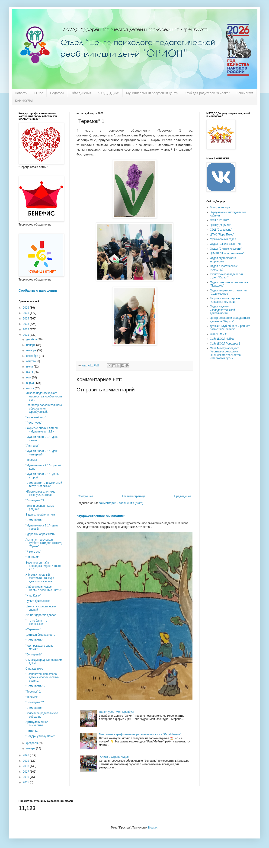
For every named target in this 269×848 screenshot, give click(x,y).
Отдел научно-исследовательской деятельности (222, 310)
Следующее (85, 496)
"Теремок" (32, 459)
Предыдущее (182, 496)
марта (30, 388)
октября (31, 350)
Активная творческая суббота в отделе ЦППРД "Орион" (44, 543)
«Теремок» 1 (34, 629)
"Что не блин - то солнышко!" (36, 622)
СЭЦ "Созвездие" (221, 229)
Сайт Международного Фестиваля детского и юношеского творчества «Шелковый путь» (225, 353)
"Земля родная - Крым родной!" (40, 507)
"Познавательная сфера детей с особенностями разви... (42, 677)
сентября (32, 356)
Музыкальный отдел (223, 239)
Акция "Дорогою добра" (41, 615)
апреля (31, 382)
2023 (26, 324)
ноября (31, 345)
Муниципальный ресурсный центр (152, 93)
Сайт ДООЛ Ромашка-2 (225, 343)
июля (30, 366)
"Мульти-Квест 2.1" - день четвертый (42, 452)
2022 (26, 329)
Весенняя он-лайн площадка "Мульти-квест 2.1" (43, 566)
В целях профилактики (40, 514)
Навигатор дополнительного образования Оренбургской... (44, 408)
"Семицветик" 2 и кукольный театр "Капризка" (44, 484)
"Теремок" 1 (33, 697)
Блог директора (220, 207)
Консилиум (245, 93)
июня (30, 372)
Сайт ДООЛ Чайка (222, 338)
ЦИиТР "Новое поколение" (227, 253)
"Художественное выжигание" (101, 516)
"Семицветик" (34, 520)
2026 (26, 307)
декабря (32, 339)
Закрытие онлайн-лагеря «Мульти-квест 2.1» (42, 429)
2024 (26, 318)
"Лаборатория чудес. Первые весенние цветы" (43, 588)
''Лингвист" (32, 445)
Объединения (81, 93)
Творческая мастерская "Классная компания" (225, 300)
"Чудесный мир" (36, 417)
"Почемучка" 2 (35, 702)
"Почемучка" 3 (35, 500)
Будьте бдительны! (38, 601)
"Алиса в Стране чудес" (114, 756)
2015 (26, 782)
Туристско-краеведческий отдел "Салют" (226, 276)
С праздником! (35, 668)
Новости (21, 93)
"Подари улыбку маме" (40, 736)
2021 (26, 334)
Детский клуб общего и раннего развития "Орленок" (230, 327)
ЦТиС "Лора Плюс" (222, 234)
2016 (26, 777)
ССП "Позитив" (219, 220)
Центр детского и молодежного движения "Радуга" (230, 319)
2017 (26, 771)
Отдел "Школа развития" (226, 243)
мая (29, 377)
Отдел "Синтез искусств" (226, 248)
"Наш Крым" (33, 595)
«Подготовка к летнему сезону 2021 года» (40, 493)
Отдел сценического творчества (223, 259)
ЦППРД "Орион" (220, 225)
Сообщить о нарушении (38, 290)
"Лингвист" (32, 557)
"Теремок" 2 (33, 691)
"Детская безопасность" (41, 634)
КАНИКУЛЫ (24, 101)
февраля (32, 743)
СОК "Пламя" (218, 334)
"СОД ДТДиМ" (108, 93)
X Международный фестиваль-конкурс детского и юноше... (40, 578)
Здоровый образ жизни (40, 534)
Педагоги (57, 93)
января (31, 748)
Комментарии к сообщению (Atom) (121, 503)
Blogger (152, 827)
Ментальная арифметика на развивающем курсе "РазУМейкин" (140, 734)
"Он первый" (34, 654)
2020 (26, 755)
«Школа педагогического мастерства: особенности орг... (44, 396)
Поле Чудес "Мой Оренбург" (117, 711)
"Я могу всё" (33, 551)
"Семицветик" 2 (35, 686)
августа (31, 361)
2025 (26, 313)
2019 (26, 760)
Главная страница (134, 496)
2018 (26, 766)
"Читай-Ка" (32, 730)
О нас (38, 93)
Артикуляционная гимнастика (37, 723)
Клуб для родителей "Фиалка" (207, 93)
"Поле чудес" (34, 422)
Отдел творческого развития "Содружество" (228, 292)
